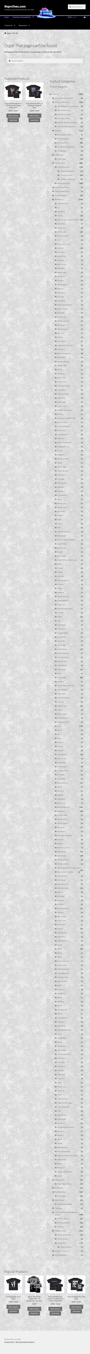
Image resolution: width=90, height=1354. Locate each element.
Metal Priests (62, 823)
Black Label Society (64, 305)
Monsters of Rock (64, 848)
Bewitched (61, 293)
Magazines (61, 799)
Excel (59, 564)
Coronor (61, 414)
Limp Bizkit (62, 763)
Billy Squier (62, 301)
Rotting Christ (63, 977)
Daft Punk (61, 438)
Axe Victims (62, 264)
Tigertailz (61, 1078)
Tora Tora (61, 1091)
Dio (59, 499)
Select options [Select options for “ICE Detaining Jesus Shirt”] (13, 1307)
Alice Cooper (62, 232)
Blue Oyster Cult (63, 321)
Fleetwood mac (63, 596)
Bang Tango (62, 272)
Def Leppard (62, 483)
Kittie (60, 730)
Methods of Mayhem (65, 835)
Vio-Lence (61, 1131)
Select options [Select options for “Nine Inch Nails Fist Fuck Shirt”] (76, 1307)
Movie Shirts (62, 1243)
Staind (60, 1014)
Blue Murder (62, 317)
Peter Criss (62, 921)
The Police (61, 1066)
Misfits (60, 843)
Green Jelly (62, 645)
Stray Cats (61, 1022)
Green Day (61, 641)
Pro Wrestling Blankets (66, 147)
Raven (60, 953)
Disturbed (61, 511)
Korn (59, 738)
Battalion (61, 276)
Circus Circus (62, 406)
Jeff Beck (61, 682)
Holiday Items (60, 163)
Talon (60, 1034)
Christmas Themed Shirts (22, 17)
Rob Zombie (62, 965)
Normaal (61, 896)
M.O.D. (60, 787)
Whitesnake (62, 1159)
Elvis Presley (62, 544)
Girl (59, 621)
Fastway (60, 584)
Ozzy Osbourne (63, 908)
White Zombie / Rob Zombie (68, 1155)
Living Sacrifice (63, 771)
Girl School (62, 625)
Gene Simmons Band (65, 609)
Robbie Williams (63, 969)
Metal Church (62, 819)
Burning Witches (63, 361)
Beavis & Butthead (64, 1235)
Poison (60, 929)
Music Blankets (63, 143)
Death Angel (62, 467)
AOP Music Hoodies (64, 114)
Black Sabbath (63, 309)
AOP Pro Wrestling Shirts (67, 126)
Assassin (61, 260)
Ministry (61, 840)
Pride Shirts (59, 1188)
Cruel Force (62, 430)
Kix (59, 734)
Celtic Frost (62, 378)
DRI (59, 528)
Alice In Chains (63, 236)
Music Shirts (59, 199)
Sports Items (59, 1200)
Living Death (62, 767)
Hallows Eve (62, 661)
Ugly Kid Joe (62, 1115)
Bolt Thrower (62, 329)
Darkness (61, 455)
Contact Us (8, 25)
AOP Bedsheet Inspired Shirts (68, 106)
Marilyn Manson (63, 807)
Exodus (60, 572)
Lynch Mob (61, 779)
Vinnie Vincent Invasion (66, 1127)
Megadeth (61, 811)
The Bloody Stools (64, 1054)
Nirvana (60, 892)
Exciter (60, 568)
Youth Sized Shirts (61, 1255)
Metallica (61, 827)
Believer (61, 289)
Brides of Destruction (65, 345)
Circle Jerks (62, 402)
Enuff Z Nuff (62, 548)
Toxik (60, 1095)
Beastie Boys (62, 284)
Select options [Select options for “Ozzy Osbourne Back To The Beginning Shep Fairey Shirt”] (13, 116)
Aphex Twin (62, 256)
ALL (59, 240)
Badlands (61, 268)
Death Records (63, 471)
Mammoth (61, 803)
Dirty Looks (62, 503)
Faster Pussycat (63, 580)
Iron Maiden (62, 677)
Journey (60, 702)
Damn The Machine (64, 442)
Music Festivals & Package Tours (69, 868)
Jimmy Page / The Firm (66, 685)
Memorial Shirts (60, 195)
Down (60, 524)
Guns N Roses (62, 649)
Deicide (60, 491)
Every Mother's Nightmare (67, 560)
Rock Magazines (63, 973)
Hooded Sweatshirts (62, 187)
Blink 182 (61, 313)
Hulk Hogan (62, 1196)
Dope (59, 519)
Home (6, 17)
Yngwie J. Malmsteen (65, 1172)
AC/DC (60, 216)
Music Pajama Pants (65, 1184)
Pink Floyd (61, 925)
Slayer (60, 1006)
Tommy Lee (62, 1087)
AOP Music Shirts (64, 118)
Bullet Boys (62, 357)
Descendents (62, 495)
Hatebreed (61, 669)
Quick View (13, 120)
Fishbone (61, 592)
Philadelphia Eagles (65, 1204)
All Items (55, 94)
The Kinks (61, 1062)
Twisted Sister (63, 1099)
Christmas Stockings (67, 179)
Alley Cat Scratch (64, 244)
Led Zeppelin (62, 754)
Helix (59, 673)
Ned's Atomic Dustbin (65, 872)
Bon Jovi (61, 333)
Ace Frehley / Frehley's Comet (68, 220)
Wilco (60, 1164)
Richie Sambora (63, 961)
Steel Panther (63, 1018)
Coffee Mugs (59, 155)
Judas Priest (62, 706)
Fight (60, 588)
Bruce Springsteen (64, 353)
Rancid (60, 945)
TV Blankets (62, 151)
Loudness (61, 775)
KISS (59, 726)
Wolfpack (61, 1168)
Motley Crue (62, 852)
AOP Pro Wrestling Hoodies (67, 122)
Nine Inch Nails (63, 888)
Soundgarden (62, 1010)
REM (59, 957)
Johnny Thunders (64, 698)
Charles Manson (63, 1219)
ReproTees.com (15, 6)
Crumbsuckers (63, 434)
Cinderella (61, 398)
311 (59, 208)
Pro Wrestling (60, 1192)
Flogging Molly (63, 600)
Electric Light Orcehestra (67, 540)
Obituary (61, 900)
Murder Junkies (63, 864)
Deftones (61, 487)
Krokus (60, 746)
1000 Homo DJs (63, 203)
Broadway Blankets (64, 135)
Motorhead (62, 856)
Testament (62, 1046)
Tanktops (58, 1208)
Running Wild (62, 981)
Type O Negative (63, 1107)
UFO (59, 1111)
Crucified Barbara (64, 426)
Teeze (60, 1042)
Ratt (59, 949)
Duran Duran (62, 536)
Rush (59, 985)
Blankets (58, 131)
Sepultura (61, 993)
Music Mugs (62, 159)
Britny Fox (61, 349)
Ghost (60, 617)
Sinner (60, 997)
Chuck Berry (62, 390)
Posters (60, 1227)
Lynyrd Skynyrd (63, 783)
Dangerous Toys (63, 447)
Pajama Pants (60, 1180)
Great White (62, 637)
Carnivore (61, 374)
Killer (60, 710)
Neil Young (61, 880)
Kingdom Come (63, 722)
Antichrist (61, 252)
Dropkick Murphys (64, 532)
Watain (60, 1143)
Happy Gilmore (65, 1247)
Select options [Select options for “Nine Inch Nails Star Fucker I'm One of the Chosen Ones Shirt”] (55, 1309)
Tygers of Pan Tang (64, 1103)
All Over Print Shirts (62, 102)
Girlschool (61, 629)
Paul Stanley (62, 916)
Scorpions (61, 989)
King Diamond (63, 718)
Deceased (61, 479)
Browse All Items (43, 17)
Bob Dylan (61, 325)
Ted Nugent (62, 1038)
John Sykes (62, 694)
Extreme (61, 576)
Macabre (61, 791)
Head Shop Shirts (64, 1223)
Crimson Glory (63, 422)
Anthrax (60, 248)
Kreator (60, 742)
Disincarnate (62, 507)
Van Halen (61, 1123)
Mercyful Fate (62, 815)
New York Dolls (63, 884)
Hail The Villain (63, 657)
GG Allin (60, 613)
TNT (59, 1083)
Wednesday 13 (63, 1147)
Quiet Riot (61, 937)
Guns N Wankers (63, 653)
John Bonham (63, 690)
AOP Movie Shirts (64, 110)
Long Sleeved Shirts (62, 191)
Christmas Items (64, 167)
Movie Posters (63, 1239)
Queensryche (62, 933)
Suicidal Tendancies (64, 1030)
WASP (60, 1139)
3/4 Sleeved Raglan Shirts (64, 98)
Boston (60, 337)
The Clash (61, 1058)
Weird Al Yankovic (64, 1151)
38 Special (61, 212)
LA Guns (60, 750)
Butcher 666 (62, 366)
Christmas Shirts (66, 175)
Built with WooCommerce (25, 1342)
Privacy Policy (9, 1342)
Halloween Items (64, 183)
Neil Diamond (62, 876)
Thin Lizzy (61, 1074)
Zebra (60, 1176)
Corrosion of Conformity (66, 418)
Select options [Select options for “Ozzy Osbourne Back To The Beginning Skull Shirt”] (34, 116)
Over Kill (61, 904)
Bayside (60, 280)
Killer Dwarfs (62, 714)
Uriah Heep (62, 1119)
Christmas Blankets (67, 171)
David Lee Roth (63, 459)
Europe (60, 552)
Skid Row (61, 1001)
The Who (61, 1070)
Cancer (60, 370)
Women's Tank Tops (62, 1251)
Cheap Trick (62, 382)
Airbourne (61, 228)
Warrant (61, 1135)
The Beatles (62, 1050)
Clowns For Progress (65, 410)
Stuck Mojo (62, 1026)
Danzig (60, 451)
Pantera (60, 912)
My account (23, 25)
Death (60, 463)
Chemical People (64, 386)
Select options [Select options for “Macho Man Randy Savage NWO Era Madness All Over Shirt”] (34, 1309)
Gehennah (61, 605)
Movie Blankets (63, 139)
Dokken (60, 515)
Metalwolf (61, 831)
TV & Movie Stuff (60, 1231)
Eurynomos (62, 556)
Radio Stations (63, 941)
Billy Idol (61, 297)
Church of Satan (63, 394)
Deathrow (61, 475)
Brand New (61, 341)
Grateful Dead (63, 633)
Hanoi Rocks (62, 665)
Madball (60, 795)
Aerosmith (61, 224)
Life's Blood (62, 758)
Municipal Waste (63, 860)
